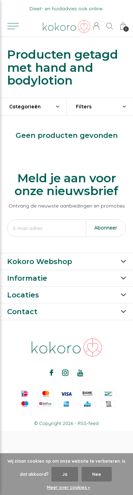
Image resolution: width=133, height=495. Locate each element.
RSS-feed (88, 423)
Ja (64, 474)
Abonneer (105, 228)
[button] (13, 26)
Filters (84, 106)
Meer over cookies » (68, 487)
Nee (96, 474)
